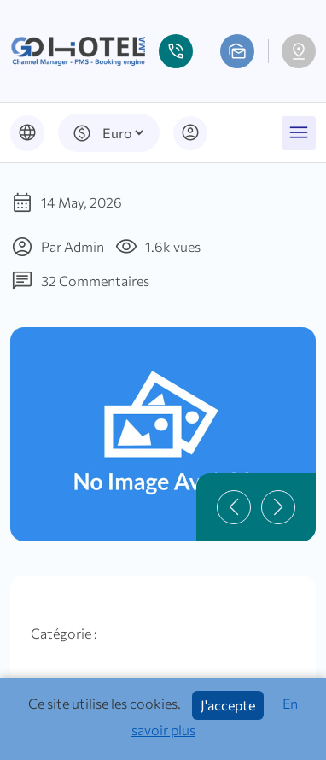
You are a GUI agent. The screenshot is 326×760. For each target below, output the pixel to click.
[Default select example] (122, 133)
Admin (84, 246)
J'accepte (228, 705)
